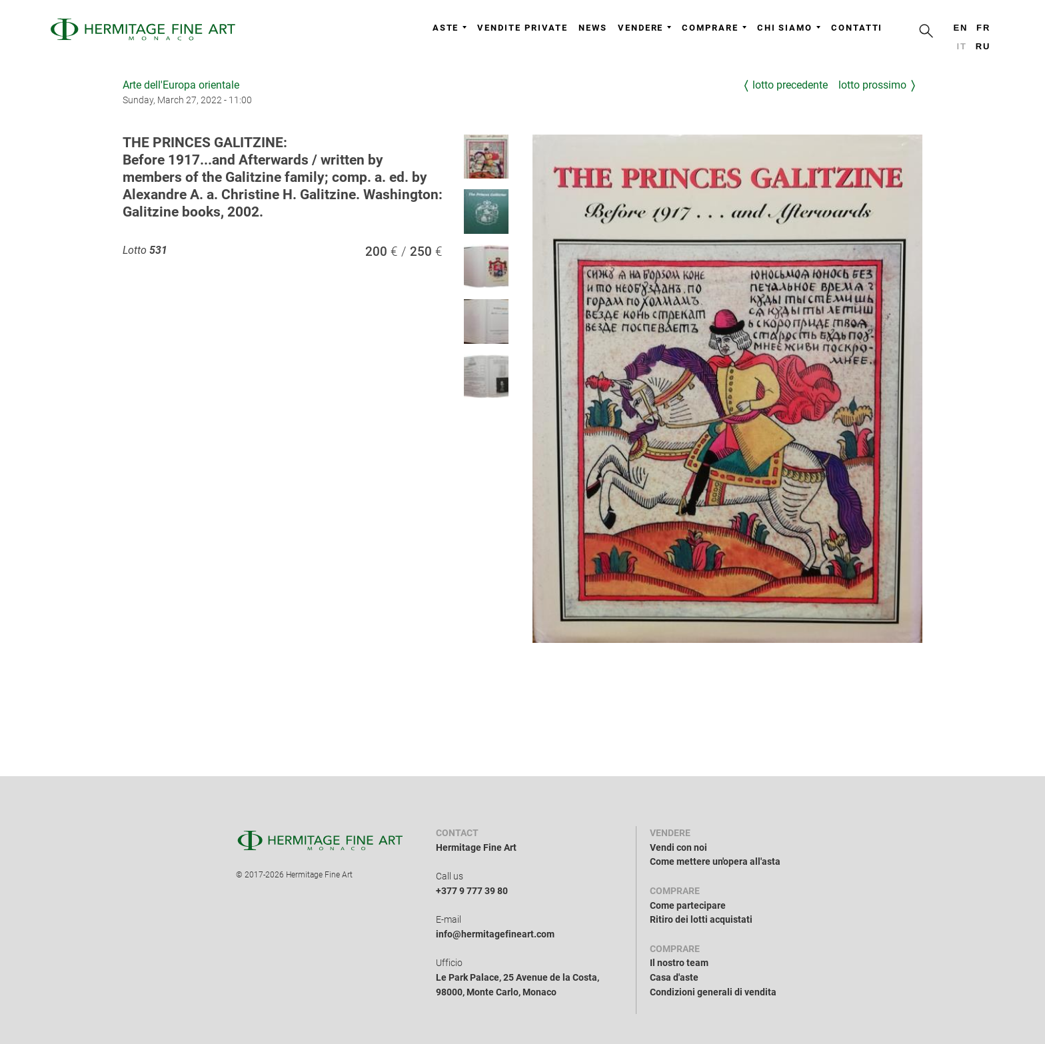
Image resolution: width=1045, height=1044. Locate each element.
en (960, 28)
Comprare (714, 28)
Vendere (644, 28)
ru (983, 46)
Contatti (856, 28)
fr (983, 28)
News (592, 28)
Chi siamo (788, 28)
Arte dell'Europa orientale (181, 85)
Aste (450, 28)
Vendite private (522, 28)
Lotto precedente (790, 85)
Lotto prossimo (872, 85)
